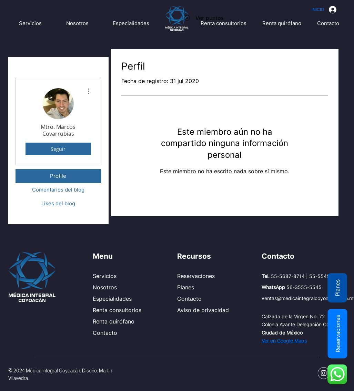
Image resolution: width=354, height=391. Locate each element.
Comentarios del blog (58, 189)
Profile (58, 176)
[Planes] (337, 287)
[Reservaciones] (337, 333)
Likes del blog (58, 203)
